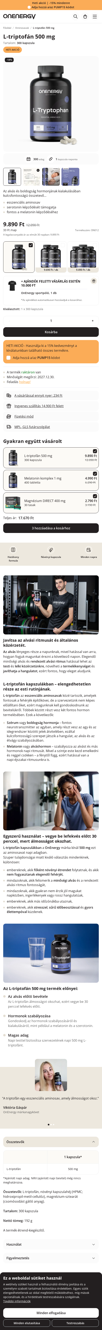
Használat (13, 1244)
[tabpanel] (51, 1186)
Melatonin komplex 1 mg (42, 478)
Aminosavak (22, 28)
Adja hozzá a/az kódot (53, 7)
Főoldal (7, 28)
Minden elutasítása (27, 1323)
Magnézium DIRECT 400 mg (44, 501)
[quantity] (51, 320)
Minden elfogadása (51, 1313)
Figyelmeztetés (17, 1258)
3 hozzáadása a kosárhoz (51, 528)
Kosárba (51, 332)
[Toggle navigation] (95, 16)
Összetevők (15, 1142)
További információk (17, 1301)
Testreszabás (75, 1323)
